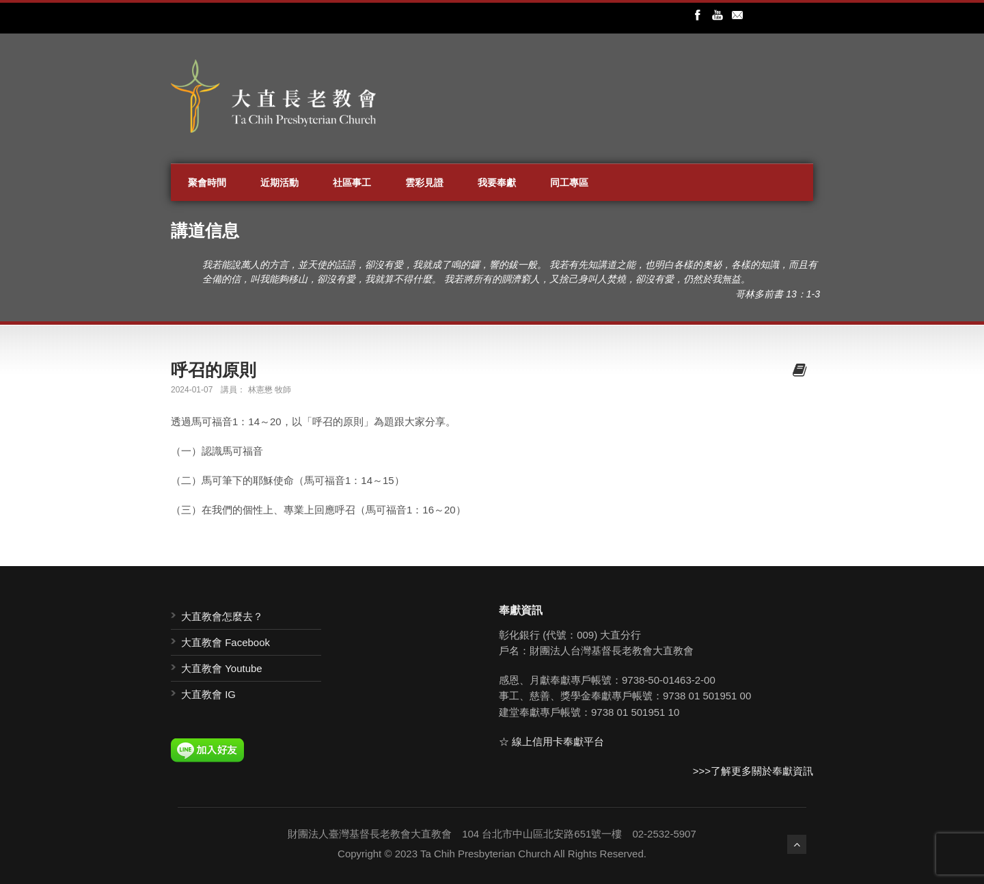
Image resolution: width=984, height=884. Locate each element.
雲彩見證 (424, 182)
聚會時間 (207, 182)
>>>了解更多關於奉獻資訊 (753, 771)
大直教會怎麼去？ (222, 616)
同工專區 (569, 182)
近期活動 (279, 182)
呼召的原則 (213, 369)
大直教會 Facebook (225, 642)
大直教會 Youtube (221, 668)
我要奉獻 (497, 182)
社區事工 (352, 182)
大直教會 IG (208, 694)
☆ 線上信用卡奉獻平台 (551, 741)
